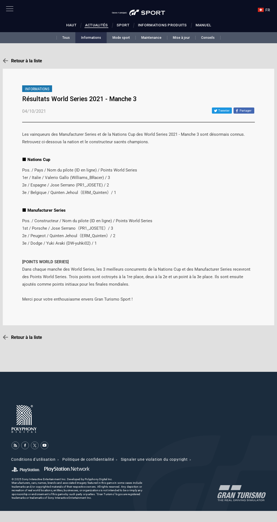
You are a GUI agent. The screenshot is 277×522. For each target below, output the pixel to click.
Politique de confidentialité (88, 459)
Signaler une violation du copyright (154, 459)
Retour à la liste (26, 60)
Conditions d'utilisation (33, 459)
